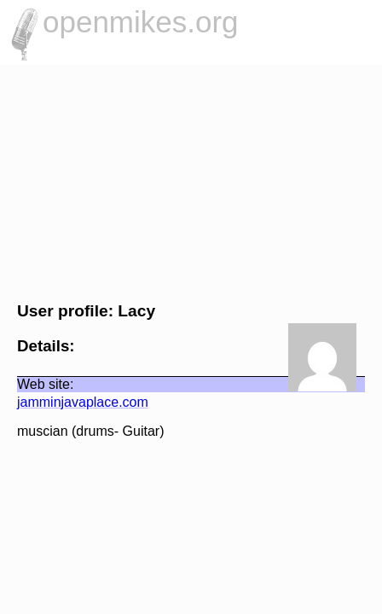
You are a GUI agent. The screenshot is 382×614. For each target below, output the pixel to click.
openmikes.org (141, 21)
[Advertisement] (191, 180)
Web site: (37, 384)
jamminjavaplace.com (74, 402)
